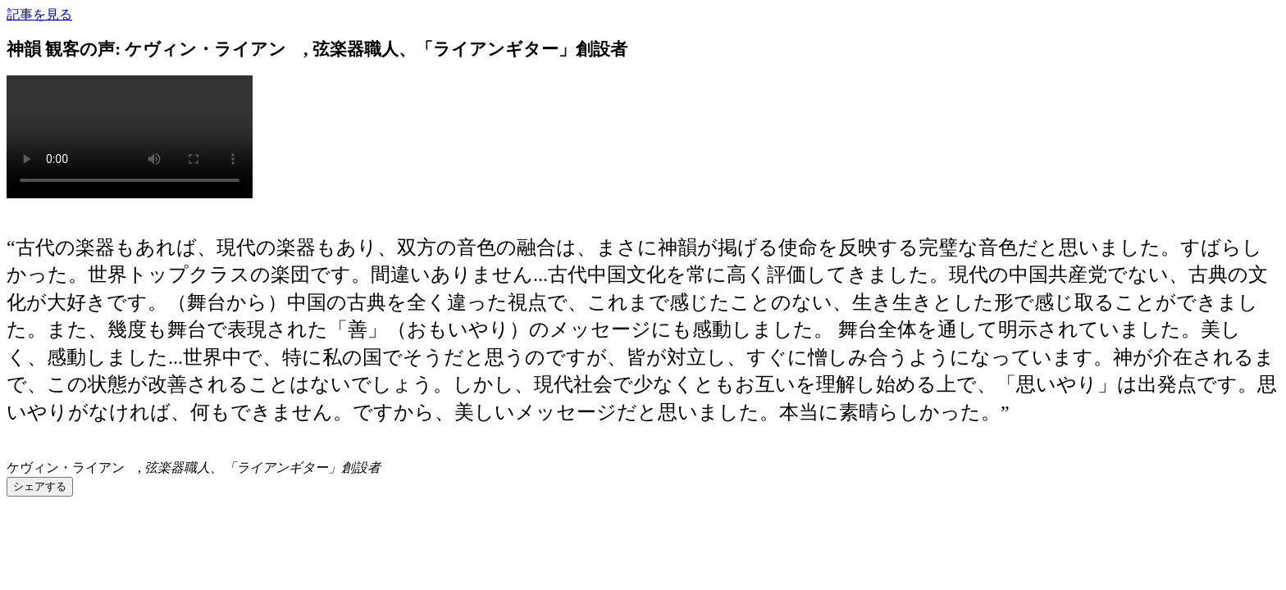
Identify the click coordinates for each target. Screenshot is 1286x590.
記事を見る (39, 14)
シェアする (39, 486)
